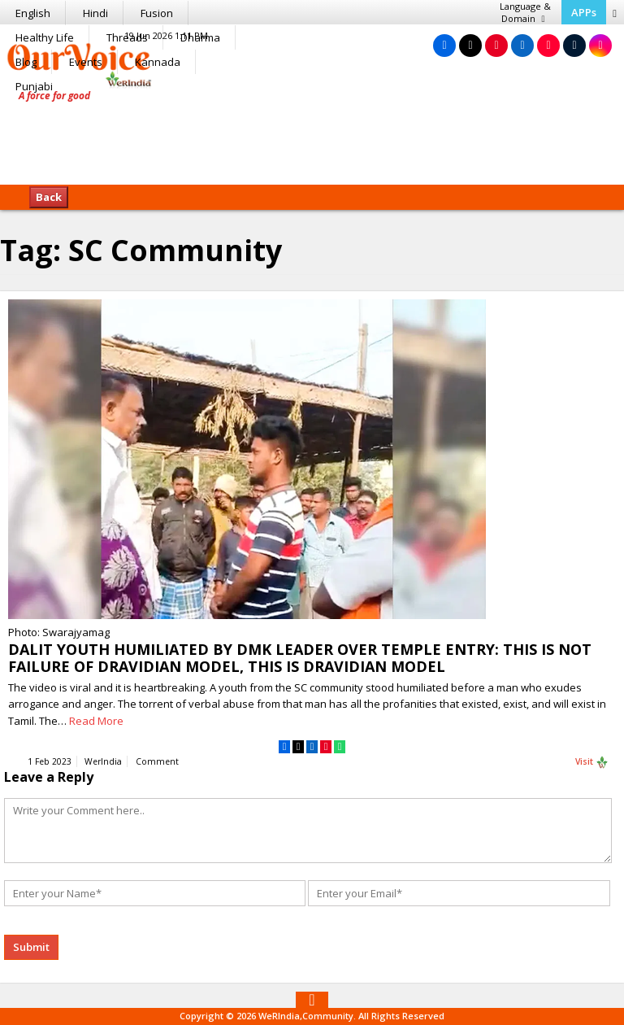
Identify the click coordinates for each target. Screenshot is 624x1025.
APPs (583, 12)
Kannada (157, 62)
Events (85, 62)
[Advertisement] (312, 134)
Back (49, 197)
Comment (157, 761)
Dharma (200, 37)
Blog (26, 62)
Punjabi (34, 86)
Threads (127, 37)
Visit (592, 762)
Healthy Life (44, 37)
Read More (96, 720)
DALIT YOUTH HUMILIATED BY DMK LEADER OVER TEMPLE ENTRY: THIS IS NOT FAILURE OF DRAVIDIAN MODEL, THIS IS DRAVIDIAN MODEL (300, 657)
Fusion (157, 13)
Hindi (95, 13)
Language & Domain (525, 12)
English (32, 13)
